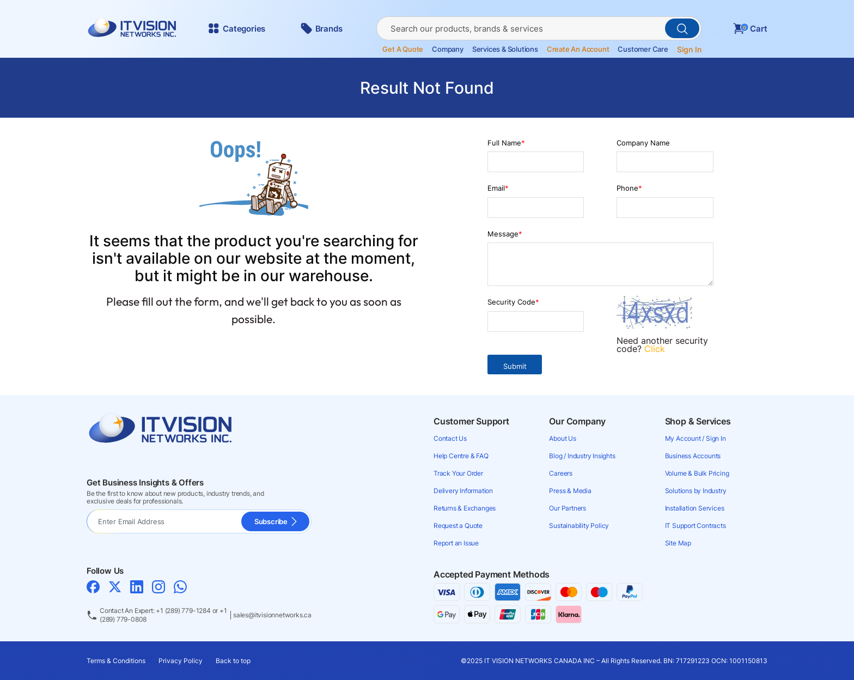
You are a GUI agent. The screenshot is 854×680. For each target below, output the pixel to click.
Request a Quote (458, 525)
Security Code (513, 302)
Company (447, 49)
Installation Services (694, 508)
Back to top (233, 661)
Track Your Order (458, 473)
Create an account (578, 49)
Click (654, 348)
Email (498, 188)
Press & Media (570, 491)
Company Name (643, 142)
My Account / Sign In (695, 438)
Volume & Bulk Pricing (697, 473)
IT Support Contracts (695, 525)
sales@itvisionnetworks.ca (272, 615)
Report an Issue (456, 543)
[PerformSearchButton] (682, 28)
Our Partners (567, 508)
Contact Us (450, 438)
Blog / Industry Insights (582, 456)
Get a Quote (402, 49)
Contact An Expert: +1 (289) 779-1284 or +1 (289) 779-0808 (163, 614)
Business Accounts (693, 456)
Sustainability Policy (579, 525)
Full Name (506, 142)
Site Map (678, 543)
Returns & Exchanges (465, 508)
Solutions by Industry (696, 491)
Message (504, 233)
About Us (562, 438)
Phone (629, 188)
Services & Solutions (505, 49)
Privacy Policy (180, 661)
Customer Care (643, 49)
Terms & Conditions (116, 661)
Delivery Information (463, 491)
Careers (560, 473)
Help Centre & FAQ (461, 456)
